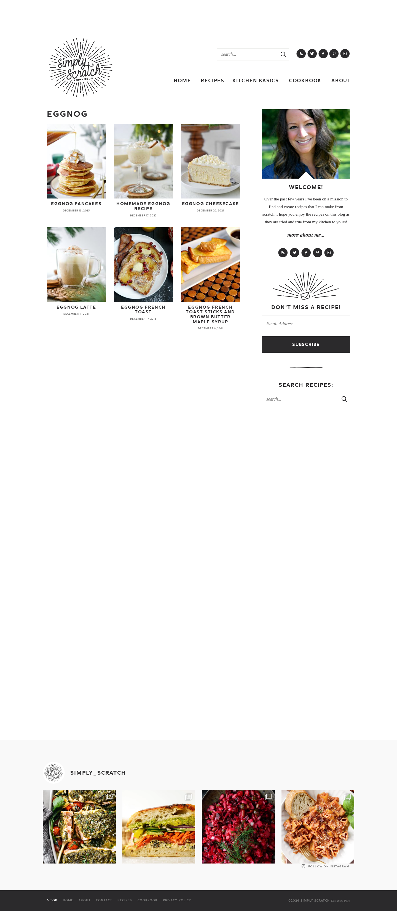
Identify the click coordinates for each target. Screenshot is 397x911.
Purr (347, 900)
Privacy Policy (176, 900)
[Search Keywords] (247, 54)
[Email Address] (306, 324)
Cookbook (305, 80)
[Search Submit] (283, 54)
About (341, 80)
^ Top (52, 900)
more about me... (306, 235)
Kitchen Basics (255, 80)
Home (182, 80)
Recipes (212, 80)
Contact (104, 900)
